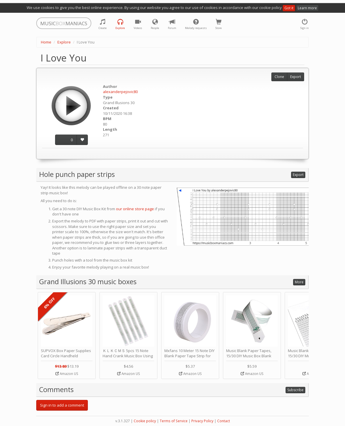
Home (46, 42)
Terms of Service (174, 420)
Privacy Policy (202, 420)
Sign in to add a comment (62, 405)
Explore (64, 42)
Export (295, 76)
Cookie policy (145, 420)
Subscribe (295, 389)
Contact (223, 420)
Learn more (307, 8)
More (299, 282)
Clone (279, 76)
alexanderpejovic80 (120, 91)
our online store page (135, 208)
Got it (288, 8)
